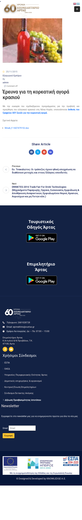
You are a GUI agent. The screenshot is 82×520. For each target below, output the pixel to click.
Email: (21, 327)
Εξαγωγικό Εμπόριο (12, 75)
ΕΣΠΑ (7, 362)
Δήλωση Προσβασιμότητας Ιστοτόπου (23, 400)
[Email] (22, 428)
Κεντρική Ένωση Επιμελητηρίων (20, 387)
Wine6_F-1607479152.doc (17, 128)
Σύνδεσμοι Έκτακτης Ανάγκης (19, 393)
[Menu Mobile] (77, 9)
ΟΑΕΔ (7, 369)
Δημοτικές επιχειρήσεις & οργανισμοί (23, 381)
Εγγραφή (8, 435)
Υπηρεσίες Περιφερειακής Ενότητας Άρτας (25, 375)
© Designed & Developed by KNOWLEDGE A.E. (41, 478)
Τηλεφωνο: (18, 322)
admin (6, 82)
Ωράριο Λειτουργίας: (27, 331)
